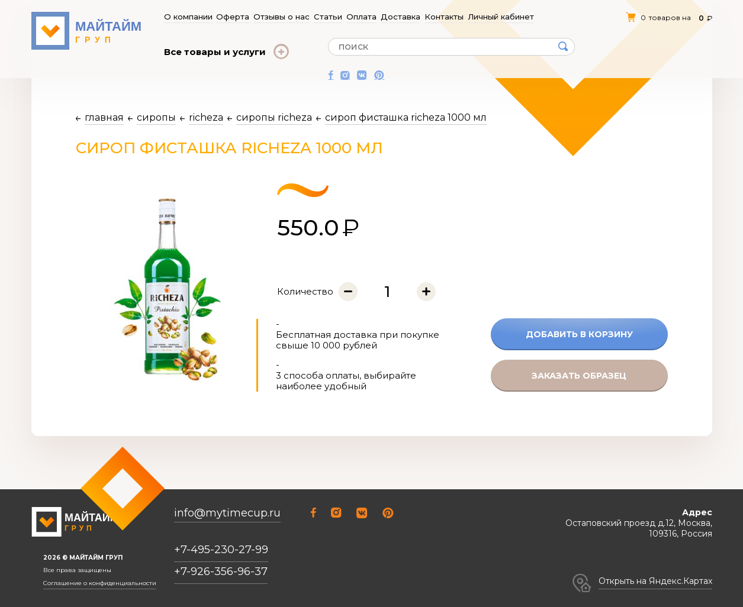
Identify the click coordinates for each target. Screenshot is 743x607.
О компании (188, 16)
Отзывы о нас (282, 16)
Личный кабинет (501, 16)
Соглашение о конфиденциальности (99, 583)
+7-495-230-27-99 (221, 549)
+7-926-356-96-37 (221, 571)
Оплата (362, 16)
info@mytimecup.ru (227, 513)
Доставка (401, 16)
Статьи (328, 16)
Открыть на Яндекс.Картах (655, 581)
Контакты (444, 16)
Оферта (233, 16)
